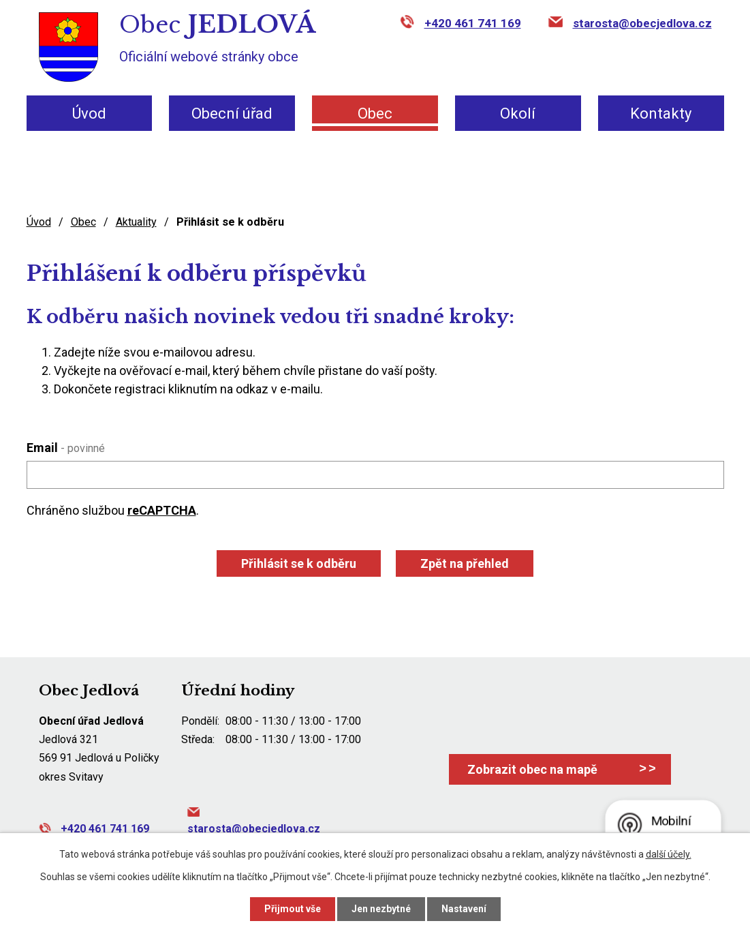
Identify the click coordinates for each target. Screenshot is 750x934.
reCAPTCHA (161, 510)
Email (66, 447)
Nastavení (463, 908)
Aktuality (136, 221)
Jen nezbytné (381, 908)
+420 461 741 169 (472, 23)
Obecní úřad (231, 113)
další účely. (668, 854)
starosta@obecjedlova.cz (642, 23)
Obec (375, 113)
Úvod (89, 113)
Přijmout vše (292, 908)
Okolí (517, 113)
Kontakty (660, 113)
